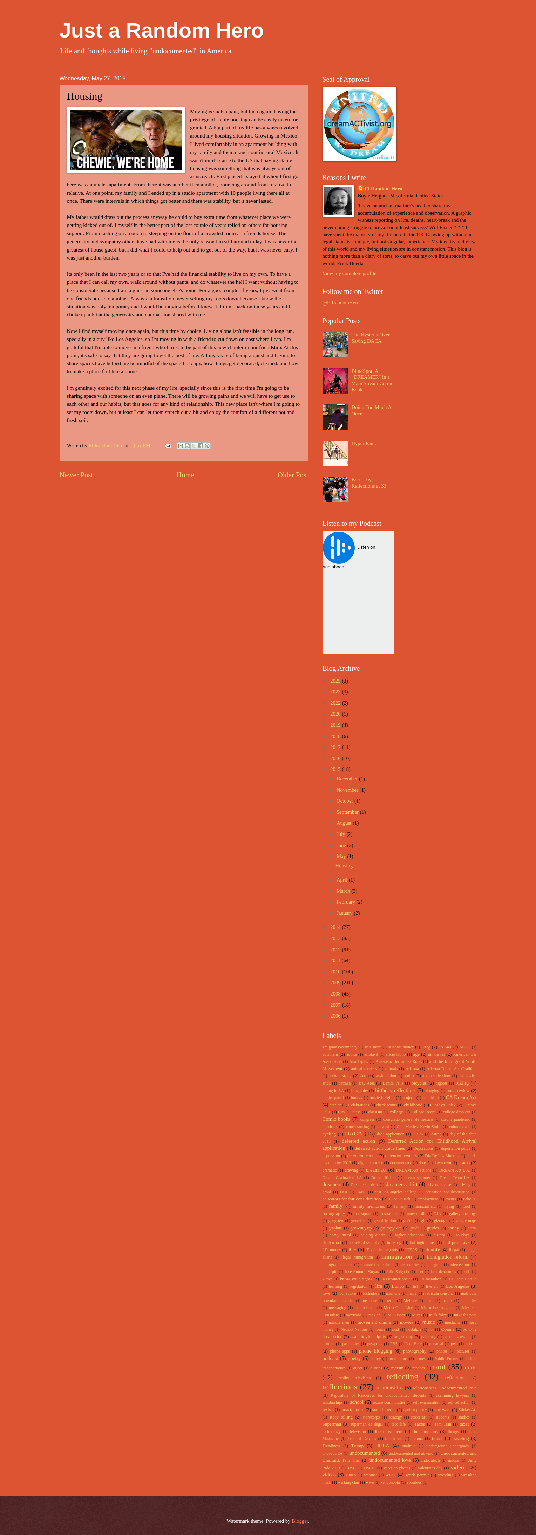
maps (411, 1293)
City (341, 1112)
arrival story (339, 1075)
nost (395, 1329)
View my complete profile (349, 273)
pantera (329, 1344)
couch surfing (357, 1127)
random (418, 1368)
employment (428, 1199)
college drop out (456, 1112)
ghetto (408, 1221)
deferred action (358, 1141)
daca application (390, 1134)
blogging (432, 1090)
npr (431, 1329)
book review (458, 1090)
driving (464, 1184)
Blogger (300, 1521)
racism (397, 1367)
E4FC (361, 1192)
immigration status (338, 1264)
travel (437, 1438)
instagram (435, 1264)
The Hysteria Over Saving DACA (370, 338)
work (390, 1474)
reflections (340, 1386)
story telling (341, 1417)
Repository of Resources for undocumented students (378, 1395)
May (342, 856)
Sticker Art (468, 1410)
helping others (372, 1235)
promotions (398, 1358)
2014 (336, 927)
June (342, 845)
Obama (447, 1329)
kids (466, 1271)
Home (185, 475)
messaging (337, 1308)
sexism (328, 1410)
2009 (336, 982)
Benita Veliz (393, 1083)
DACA (353, 1133)
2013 (336, 938)
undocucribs (333, 1453)
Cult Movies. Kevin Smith (419, 1127)
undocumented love (390, 1460)
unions (453, 1460)
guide (414, 1228)
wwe (370, 1482)
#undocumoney (401, 1047)
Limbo (398, 1286)
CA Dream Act (461, 1097)
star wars (442, 1409)
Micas (417, 1315)
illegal (454, 1250)
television (358, 1431)
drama (464, 1162)
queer (357, 1368)
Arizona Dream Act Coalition (452, 1069)
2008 (336, 994)
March (344, 891)
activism (330, 1054)
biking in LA (333, 1090)
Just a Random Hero (162, 30)
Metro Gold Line (398, 1308)
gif (423, 1220)
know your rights (356, 1278)
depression (331, 1156)
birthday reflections (395, 1090)
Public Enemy (447, 1358)
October (345, 801)
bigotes (442, 1083)
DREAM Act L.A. (454, 1170)
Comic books (337, 1119)
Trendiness (331, 1446)
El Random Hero (383, 189)
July (341, 834)
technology (332, 1431)
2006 (336, 1016)
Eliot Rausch (399, 1199)
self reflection (459, 1402)
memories (468, 1301)
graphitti (335, 1228)
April (343, 880)
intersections (460, 1264)
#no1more (373, 1047)
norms (380, 1329)
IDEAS (411, 1250)
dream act (376, 1170)
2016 (336, 758)
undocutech (430, 1460)
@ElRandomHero (341, 303)
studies (464, 1417)
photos (441, 1351)
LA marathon (430, 1279)
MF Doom (396, 1315)
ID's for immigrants (381, 1250)
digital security (370, 1163)
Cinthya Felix (443, 1104)
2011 (336, 960)
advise (351, 1054)
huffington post (423, 1242)
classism (375, 1112)
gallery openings (463, 1214)
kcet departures (443, 1271)
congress (367, 1119)
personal (436, 1344)
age (416, 1054)
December (348, 779)
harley (453, 1228)
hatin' (472, 1228)
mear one (369, 1301)
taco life (399, 1424)
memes (447, 1301)
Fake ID (470, 1199)
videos (329, 1474)
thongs (453, 1431)
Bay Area (367, 1083)
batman (345, 1083)
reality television (355, 1378)
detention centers (401, 1155)
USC (352, 1468)
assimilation (386, 1076)
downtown (442, 1163)
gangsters (336, 1221)
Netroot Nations (354, 1329)
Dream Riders (383, 1177)
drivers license (439, 1184)
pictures (462, 1351)
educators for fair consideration (352, 1198)
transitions (393, 1438)
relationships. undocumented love (444, 1387)
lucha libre (347, 1293)
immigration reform (448, 1257)
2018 (336, 736)
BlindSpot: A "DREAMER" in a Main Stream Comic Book (372, 380)
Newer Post (76, 475)
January (345, 913)
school (356, 1402)
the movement (389, 1431)
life (378, 1286)
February (347, 902)
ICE (352, 1249)
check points (386, 1105)
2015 (336, 769)
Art (363, 1075)
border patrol (333, 1097)
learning (335, 1286)
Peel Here (413, 1344)
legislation (358, 1286)
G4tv (437, 1214)
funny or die (416, 1214)
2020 (336, 714)
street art (419, 1417)
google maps (465, 1221)
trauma (417, 1438)
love (327, 1293)
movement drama (374, 1322)
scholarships (333, 1402)
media (389, 1300)
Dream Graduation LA (342, 1177)
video (457, 1467)
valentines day (430, 1468)
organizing (403, 1336)
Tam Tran (442, 1424)
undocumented (365, 1453)
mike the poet (465, 1315)
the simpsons (425, 1431)
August (345, 823)
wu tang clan (348, 1482)
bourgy (356, 1097)
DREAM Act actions (414, 1170)
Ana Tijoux (358, 1061)
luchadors (371, 1293)
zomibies (414, 1482)
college (396, 1111)
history (439, 1235)
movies (406, 1322)
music (428, 1322)
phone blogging (375, 1351)
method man (364, 1308)
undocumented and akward (411, 1453)
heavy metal (340, 1235)
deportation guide (455, 1148)
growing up (361, 1228)
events (450, 1199)
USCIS (369, 1468)
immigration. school (377, 1264)
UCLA (382, 1445)
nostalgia (413, 1329)
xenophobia (390, 1482)
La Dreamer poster (396, 1279)
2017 (336, 747)
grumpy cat (391, 1228)
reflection (455, 1377)
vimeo (351, 1475)
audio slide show (436, 1076)
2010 (336, 971)
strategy (395, 1417)
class (357, 1112)
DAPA (417, 1134)
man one (393, 1293)
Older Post (293, 475)
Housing (344, 866)
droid (327, 1192)
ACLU (464, 1047)
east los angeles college (395, 1192)
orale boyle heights (368, 1336)
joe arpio (330, 1271)
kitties (328, 1279)
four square (362, 1214)
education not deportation (448, 1192)
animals (391, 1069)
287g (425, 1047)
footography (334, 1213)
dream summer (417, 1177)
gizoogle (441, 1221)
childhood (413, 1104)
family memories (369, 1206)
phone (470, 1343)
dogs (423, 1163)
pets (454, 1344)
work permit (417, 1474)
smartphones (352, 1409)
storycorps (371, 1417)
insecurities (410, 1264)
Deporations (423, 1148)
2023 (336, 692)
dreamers (332, 1184)
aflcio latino (396, 1054)
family (335, 1206)
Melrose (410, 1301)
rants (470, 1367)
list (415, 1286)
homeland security (363, 1242)
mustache (452, 1322)
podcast (330, 1358)
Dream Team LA (455, 1177)
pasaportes (351, 1344)
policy (376, 1358)
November (348, 790)
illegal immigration (356, 1257)
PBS (394, 1344)
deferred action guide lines (379, 1148)
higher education (409, 1235)
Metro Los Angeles (437, 1308)
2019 (336, 725)
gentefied (359, 1221)
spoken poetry (415, 1410)
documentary (401, 1163)
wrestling (445, 1475)
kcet (419, 1271)
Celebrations (358, 1105)
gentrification (385, 1221)
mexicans (353, 1315)
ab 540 (445, 1047)
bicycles (419, 1083)
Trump (357, 1445)
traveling (461, 1438)
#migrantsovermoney (340, 1047)
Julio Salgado (397, 1271)
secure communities (388, 1402)
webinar (370, 1475)
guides (433, 1228)
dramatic (330, 1170)
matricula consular (438, 1293)
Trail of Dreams (362, 1438)
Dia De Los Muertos (442, 1156)
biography (359, 1090)
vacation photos (397, 1468)
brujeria (408, 1097)
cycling (329, 1134)
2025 (336, 681)
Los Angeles (457, 1286)
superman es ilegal (367, 1424)
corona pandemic (455, 1119)
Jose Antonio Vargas (362, 1271)
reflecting (402, 1376)
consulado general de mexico (408, 1119)
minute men (339, 1322)
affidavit (371, 1054)
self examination (426, 1402)
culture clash (459, 1127)
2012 (336, 949)
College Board (423, 1112)
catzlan (335, 1105)
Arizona (412, 1069)
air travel (436, 1054)
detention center (362, 1155)
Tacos (419, 1424)
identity (432, 1249)
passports (374, 1344)
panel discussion (457, 1337)
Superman (332, 1424)
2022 (336, 703)
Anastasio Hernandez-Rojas (399, 1061)
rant (439, 1366)
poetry (354, 1358)
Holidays (461, 1235)
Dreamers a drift (364, 1184)
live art (432, 1286)
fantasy (400, 1206)
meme (429, 1301)
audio (408, 1075)
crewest (382, 1127)
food (466, 1206)
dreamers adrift (401, 1184)
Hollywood (332, 1242)
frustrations (388, 1214)
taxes (464, 1424)
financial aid (425, 1206)
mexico (374, 1315)
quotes (376, 1367)
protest (421, 1358)
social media (384, 1409)
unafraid (408, 1446)
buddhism (430, 1097)
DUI (343, 1192)
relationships (389, 1387)
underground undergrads (448, 1446)
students (442, 1417)
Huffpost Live (456, 1242)
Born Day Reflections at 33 (368, 483)
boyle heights (381, 1097)
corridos (330, 1126)
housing (394, 1242)
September (348, 812)
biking (462, 1083)
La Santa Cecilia (462, 1279)
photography (415, 1351)
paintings (428, 1337)
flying (449, 1206)
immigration (396, 1256)
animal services (364, 1069)
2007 (336, 1005)
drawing (351, 1170)
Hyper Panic (364, 443)
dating (436, 1134)
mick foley (438, 1315)
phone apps (340, 1351)
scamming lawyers (452, 1395)
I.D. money (332, 1250)
